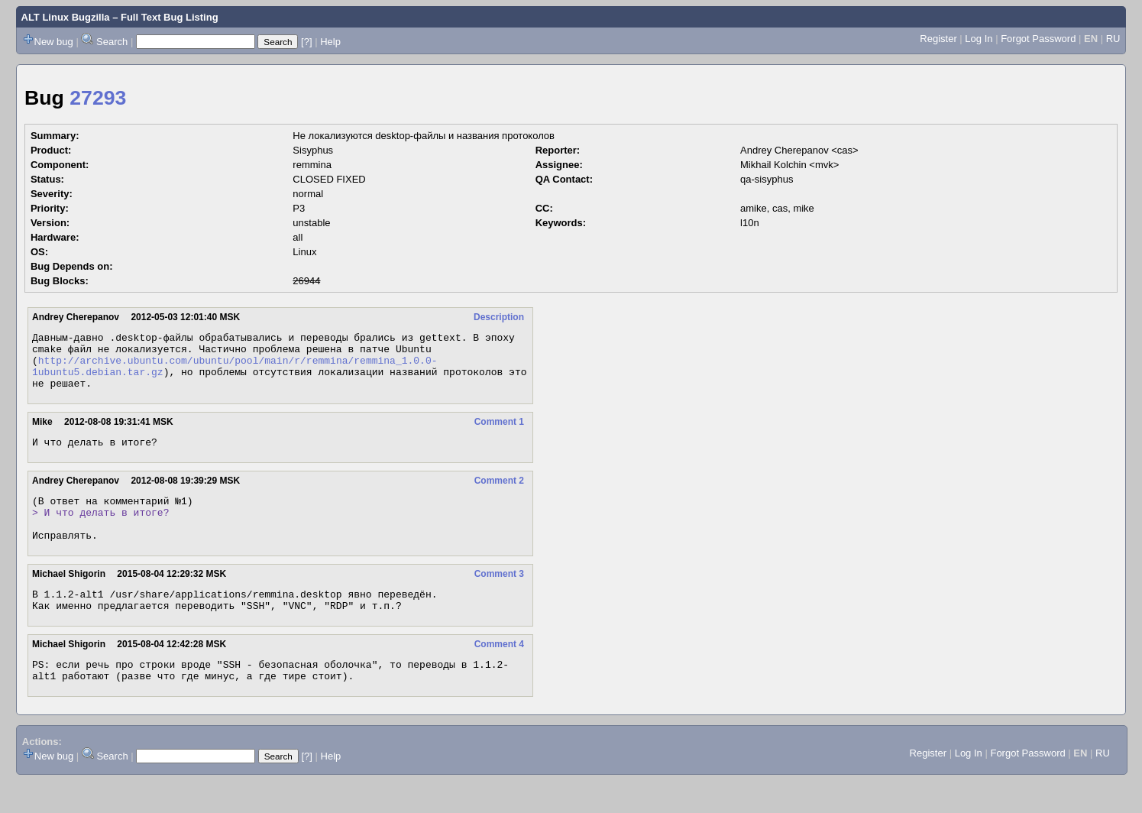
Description (499, 317)
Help (330, 41)
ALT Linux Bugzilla (65, 17)
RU (1113, 38)
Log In (978, 38)
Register (938, 38)
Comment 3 (499, 596)
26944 (306, 281)
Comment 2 (499, 494)
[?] (306, 41)
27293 (98, 97)
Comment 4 (499, 671)
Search (112, 41)
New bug (53, 41)
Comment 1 (499, 433)
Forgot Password (1038, 38)
